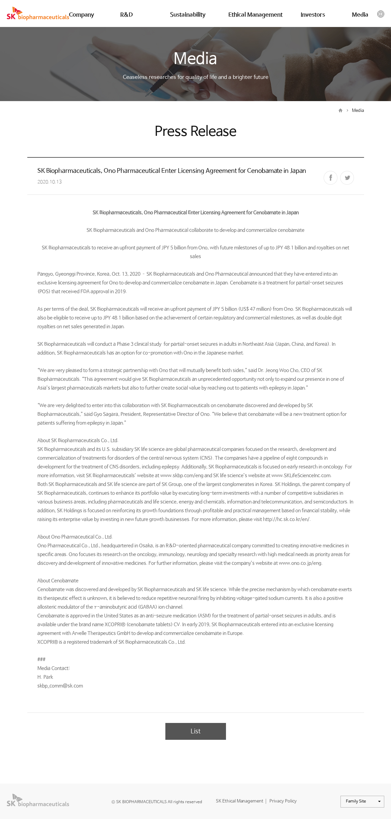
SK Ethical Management (239, 801)
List (195, 731)
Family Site (365, 802)
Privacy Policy (283, 801)
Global (380, 15)
